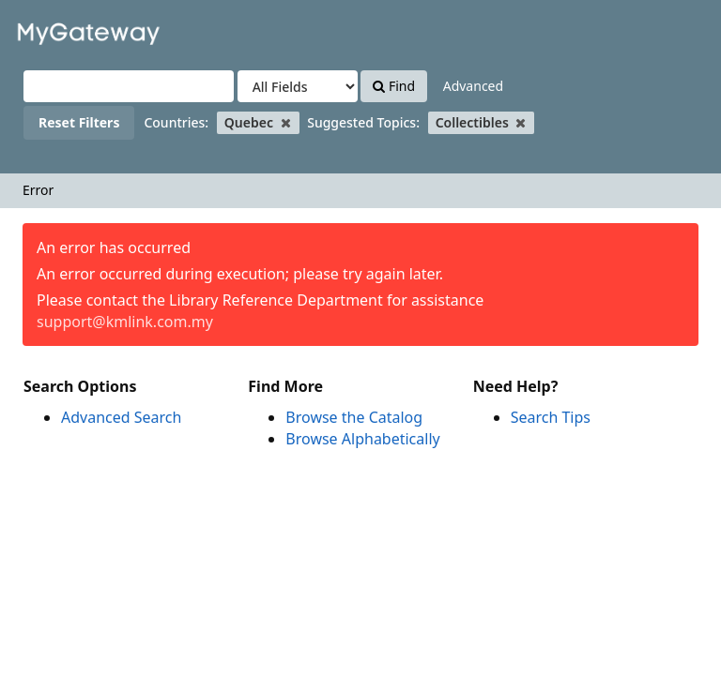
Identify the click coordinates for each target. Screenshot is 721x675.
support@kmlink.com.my (125, 321)
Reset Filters (78, 122)
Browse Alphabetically (362, 438)
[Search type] (298, 86)
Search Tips (551, 417)
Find (394, 86)
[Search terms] (128, 86)
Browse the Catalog (353, 417)
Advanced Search (121, 417)
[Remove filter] (286, 122)
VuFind (60, 28)
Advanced (473, 86)
